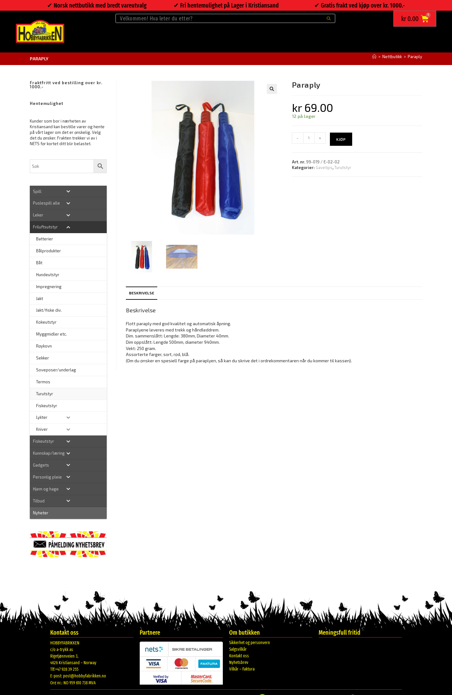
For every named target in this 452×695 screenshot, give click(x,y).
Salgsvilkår (238, 649)
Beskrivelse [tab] (141, 292)
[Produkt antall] (309, 138)
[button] (272, 89)
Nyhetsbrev (238, 662)
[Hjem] (374, 56)
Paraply (415, 56)
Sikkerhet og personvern (249, 642)
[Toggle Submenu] (68, 191)
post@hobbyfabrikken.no (84, 676)
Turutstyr (342, 167)
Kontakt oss (239, 656)
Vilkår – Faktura (242, 669)
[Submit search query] (329, 18)
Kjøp (341, 139)
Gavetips (324, 167)
